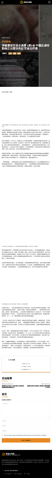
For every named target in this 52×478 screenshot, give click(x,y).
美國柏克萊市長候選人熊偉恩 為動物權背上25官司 (38, 386)
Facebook (9, 473)
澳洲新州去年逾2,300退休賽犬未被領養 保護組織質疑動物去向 (13, 386)
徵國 (14, 53)
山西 (10, 53)
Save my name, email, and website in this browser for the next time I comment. (25, 435)
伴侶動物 (6, 42)
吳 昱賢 (12, 360)
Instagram (19, 473)
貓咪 (19, 53)
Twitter (28, 473)
